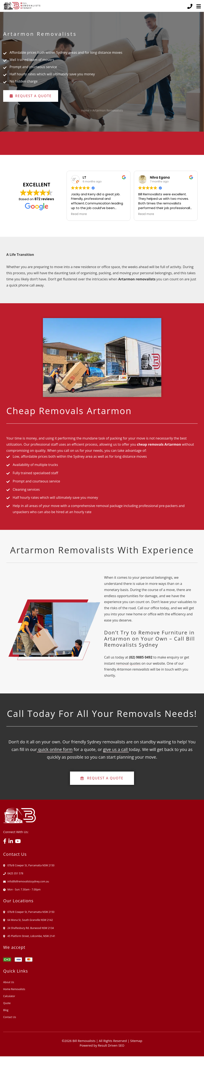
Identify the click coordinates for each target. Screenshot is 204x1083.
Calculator (9, 996)
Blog (5, 1010)
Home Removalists (14, 989)
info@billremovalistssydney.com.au (28, 881)
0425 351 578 (15, 873)
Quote (7, 1003)
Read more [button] (79, 214)
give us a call (116, 749)
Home (85, 110)
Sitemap (136, 1041)
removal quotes (128, 663)
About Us (8, 982)
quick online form (55, 749)
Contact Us (9, 1017)
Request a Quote (31, 96)
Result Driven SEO (111, 1045)
